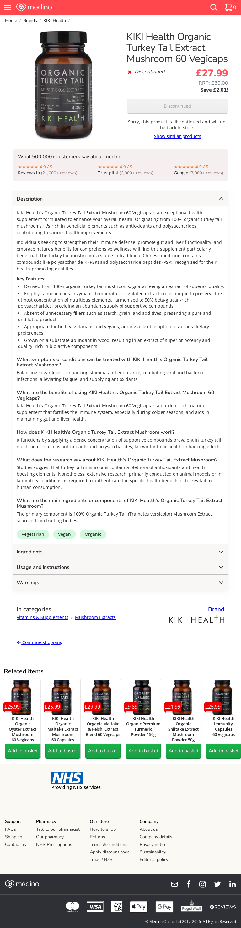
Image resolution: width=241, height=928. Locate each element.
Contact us (15, 844)
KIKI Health (54, 21)
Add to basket (23, 751)
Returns (97, 837)
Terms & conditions (108, 844)
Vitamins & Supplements (42, 617)
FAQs (10, 829)
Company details (156, 837)
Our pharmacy (50, 837)
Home (11, 21)
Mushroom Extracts (95, 617)
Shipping (13, 837)
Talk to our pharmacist (58, 829)
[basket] (230, 8)
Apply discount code (110, 852)
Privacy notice (153, 844)
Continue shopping (39, 642)
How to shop (103, 829)
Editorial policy (154, 860)
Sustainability (153, 852)
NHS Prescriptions (54, 844)
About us (149, 829)
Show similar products (177, 136)
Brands (30, 21)
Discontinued (177, 106)
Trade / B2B (101, 860)
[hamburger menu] (7, 7)
